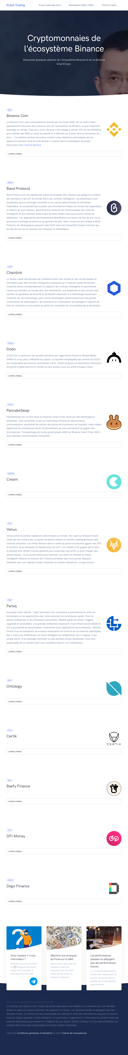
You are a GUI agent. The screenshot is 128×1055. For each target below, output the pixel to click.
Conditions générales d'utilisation (34, 1033)
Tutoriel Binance (32, 145)
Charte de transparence (74, 1033)
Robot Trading (15, 5)
